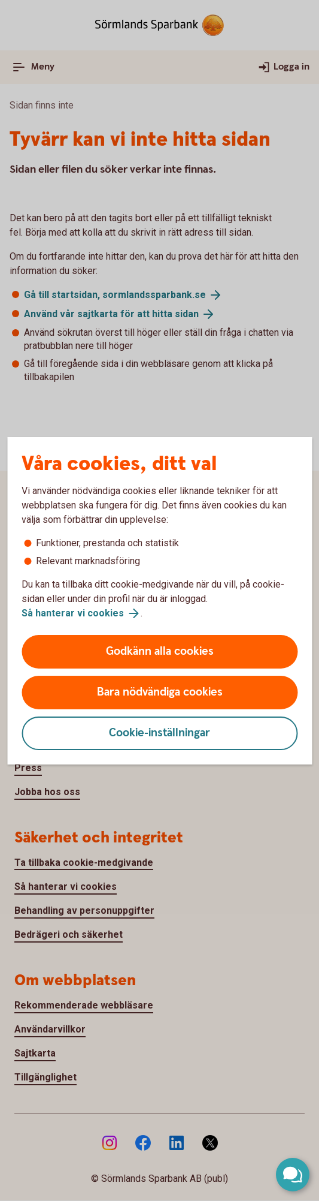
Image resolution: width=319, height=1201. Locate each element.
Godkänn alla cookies (160, 651)
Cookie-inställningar (159, 733)
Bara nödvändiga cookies (160, 692)
